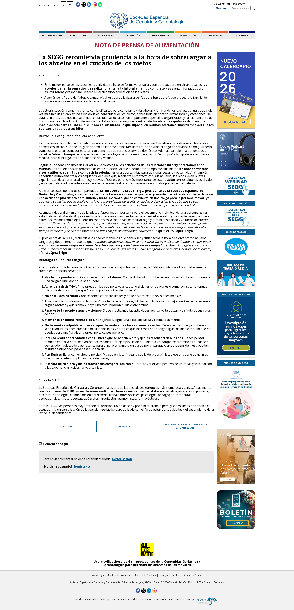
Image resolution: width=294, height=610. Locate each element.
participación (106, 35)
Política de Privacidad (119, 575)
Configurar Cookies (169, 575)
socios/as (242, 35)
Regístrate (82, 466)
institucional (79, 35)
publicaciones (160, 35)
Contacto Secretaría (214, 582)
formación (133, 35)
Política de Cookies (145, 575)
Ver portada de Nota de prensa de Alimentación (185, 426)
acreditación (188, 35)
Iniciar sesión (122, 459)
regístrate (206, 4)
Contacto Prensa (193, 575)
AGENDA (221, 4)
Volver (67, 426)
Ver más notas (126, 426)
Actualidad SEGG (51, 35)
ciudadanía (215, 35)
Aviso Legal (98, 575)
